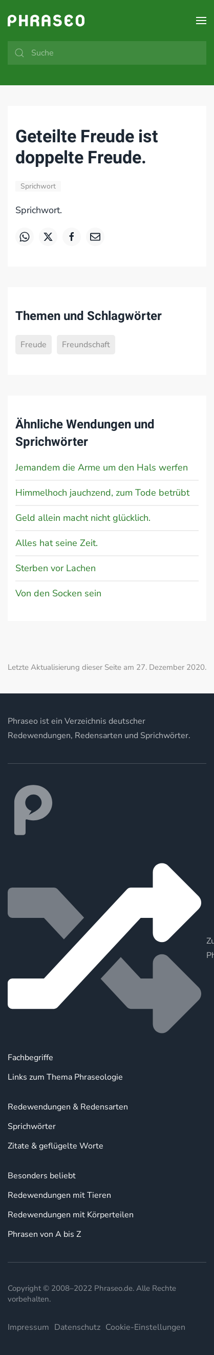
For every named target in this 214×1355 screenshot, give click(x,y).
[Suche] (107, 53)
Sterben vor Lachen (55, 568)
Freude (33, 344)
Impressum (28, 1327)
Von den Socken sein (58, 593)
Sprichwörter (32, 1126)
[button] (201, 20)
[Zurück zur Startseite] (46, 20)
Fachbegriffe (30, 1057)
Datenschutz (77, 1327)
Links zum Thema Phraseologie (65, 1077)
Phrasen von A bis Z (44, 1234)
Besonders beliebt (42, 1175)
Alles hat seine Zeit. (56, 543)
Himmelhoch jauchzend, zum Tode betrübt (102, 492)
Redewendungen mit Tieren (59, 1195)
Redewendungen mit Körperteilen (71, 1214)
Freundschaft (86, 344)
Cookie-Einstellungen (145, 1327)
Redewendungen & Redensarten (68, 1107)
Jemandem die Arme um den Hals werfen (101, 467)
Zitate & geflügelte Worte (55, 1146)
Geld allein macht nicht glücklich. (83, 518)
